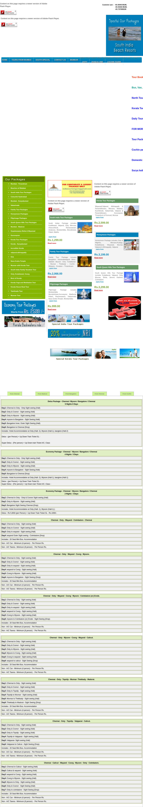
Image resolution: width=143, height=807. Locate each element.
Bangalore (97, 62)
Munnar (74, 60)
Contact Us (60, 60)
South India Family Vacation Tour (23, 270)
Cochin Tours (114, 62)
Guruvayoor (15, 235)
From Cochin (127, 394)
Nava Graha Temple (18, 261)
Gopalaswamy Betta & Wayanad (23, 231)
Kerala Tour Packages (19, 240)
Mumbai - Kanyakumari (19, 201)
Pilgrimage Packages (19, 218)
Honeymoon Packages (19, 214)
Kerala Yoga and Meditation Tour (23, 282)
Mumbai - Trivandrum (19, 184)
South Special (43, 60)
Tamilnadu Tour (17, 291)
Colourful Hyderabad (19, 197)
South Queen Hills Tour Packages (24, 222)
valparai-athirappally (18, 252)
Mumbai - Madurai (18, 227)
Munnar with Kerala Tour (20, 265)
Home (4, 60)
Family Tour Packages (19, 209)
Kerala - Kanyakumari (19, 244)
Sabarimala (15, 205)
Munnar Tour (15, 295)
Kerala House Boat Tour (20, 287)
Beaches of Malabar (18, 188)
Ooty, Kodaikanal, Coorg (20, 274)
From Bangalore (71, 394)
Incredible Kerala (17, 248)
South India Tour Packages (21, 192)
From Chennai (15, 394)
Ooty (84, 62)
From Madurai (42, 394)
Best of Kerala (16, 278)
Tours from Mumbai (21, 60)
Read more (52, 243)
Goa (12, 257)
